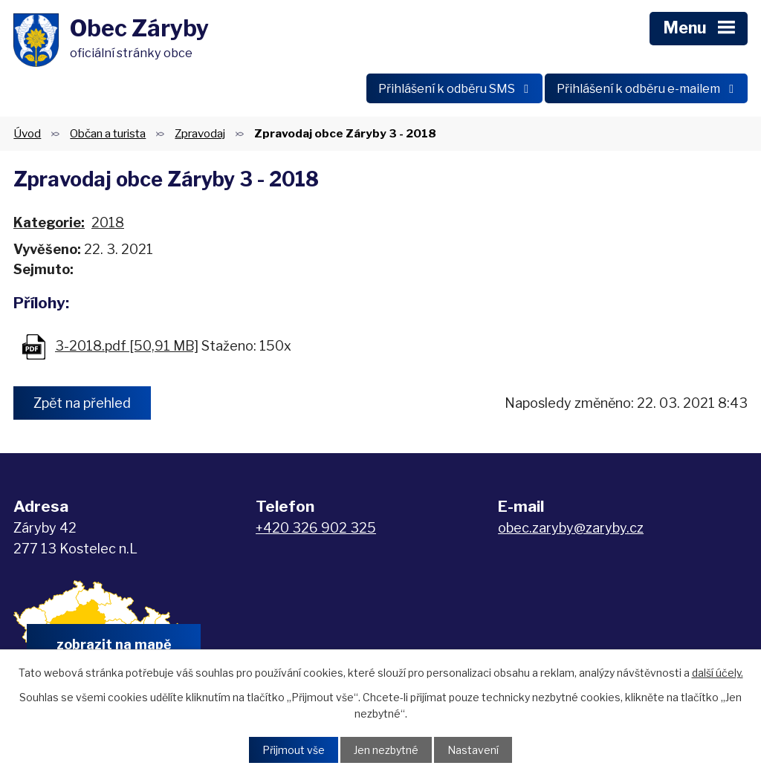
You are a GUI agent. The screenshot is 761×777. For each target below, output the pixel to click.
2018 (107, 222)
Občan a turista (108, 133)
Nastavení (473, 750)
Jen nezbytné (386, 750)
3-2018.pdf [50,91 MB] (126, 346)
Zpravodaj (200, 133)
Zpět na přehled (82, 403)
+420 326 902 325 (316, 528)
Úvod (27, 133)
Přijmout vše (293, 750)
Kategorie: (49, 222)
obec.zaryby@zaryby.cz (571, 528)
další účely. (717, 672)
